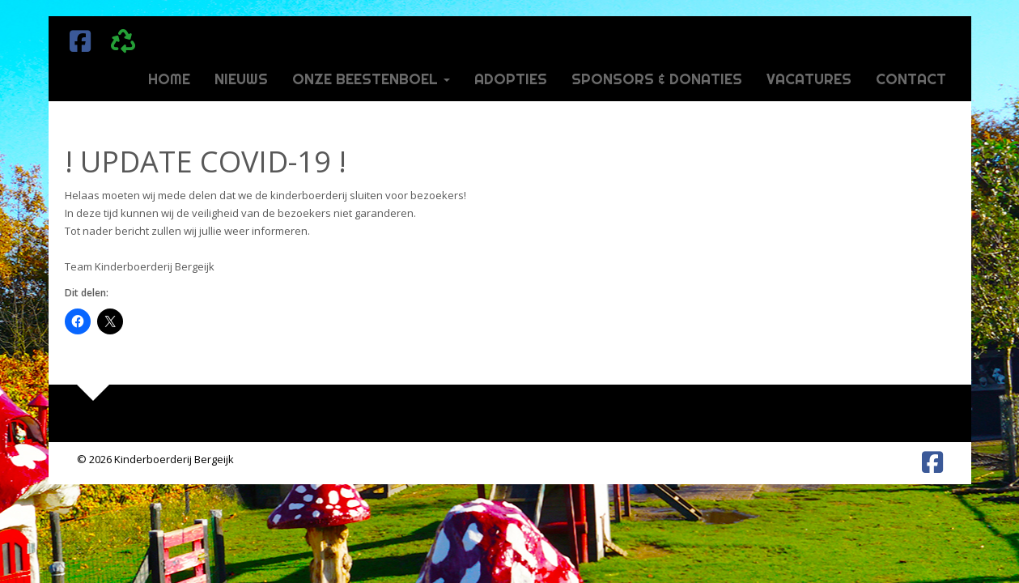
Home (169, 79)
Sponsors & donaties (656, 79)
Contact (911, 79)
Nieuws (241, 79)
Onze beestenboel (371, 79)
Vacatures (808, 79)
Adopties (510, 79)
